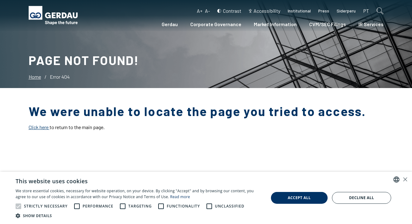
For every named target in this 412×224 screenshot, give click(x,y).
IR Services (371, 24)
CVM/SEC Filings (327, 24)
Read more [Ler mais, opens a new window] (180, 196)
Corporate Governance (215, 24)
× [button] (405, 179)
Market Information (275, 24)
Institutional (299, 10)
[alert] (206, 198)
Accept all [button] (299, 197)
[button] (18, 206)
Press (323, 10)
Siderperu (346, 10)
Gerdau (170, 24)
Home (35, 77)
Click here (39, 127)
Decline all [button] (361, 197)
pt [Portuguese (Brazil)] (366, 11)
